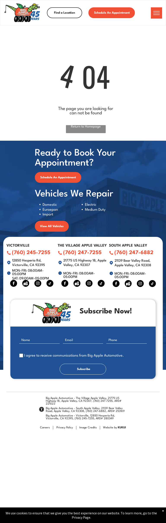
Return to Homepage (86, 126)
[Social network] (25, 284)
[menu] (156, 13)
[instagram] (37, 284)
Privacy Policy (64, 427)
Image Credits (88, 427)
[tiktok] (49, 284)
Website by (110, 427)
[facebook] (13, 284)
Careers (45, 427)
